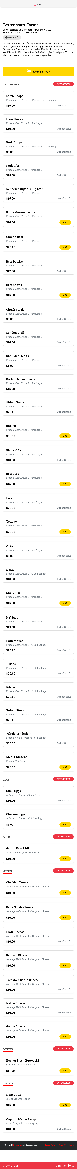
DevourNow (17, 1145)
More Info (12, 37)
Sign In (38, 4)
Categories (63, 84)
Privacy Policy (50, 1145)
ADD (65, 222)
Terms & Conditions (66, 1145)
